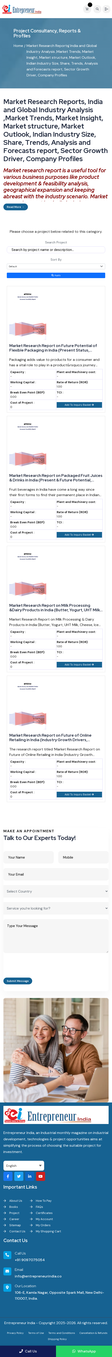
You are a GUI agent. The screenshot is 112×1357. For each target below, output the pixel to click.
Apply (56, 275)
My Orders (40, 1225)
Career (11, 1219)
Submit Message (18, 981)
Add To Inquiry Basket (79, 404)
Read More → (15, 207)
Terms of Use (36, 1333)
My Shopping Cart (45, 1231)
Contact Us (14, 1231)
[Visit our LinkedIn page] (29, 1176)
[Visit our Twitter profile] (18, 1176)
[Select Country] (56, 891)
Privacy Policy (15, 1333)
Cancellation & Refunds (93, 1333)
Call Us (28, 1351)
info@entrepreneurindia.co (38, 1276)
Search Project (56, 242)
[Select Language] (23, 1166)
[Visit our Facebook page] (7, 1176)
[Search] (97, 9)
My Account (41, 1219)
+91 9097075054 (30, 1259)
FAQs (36, 1207)
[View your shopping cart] (88, 9)
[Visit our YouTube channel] (40, 1176)
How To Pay (40, 1201)
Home (18, 45)
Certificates (41, 1213)
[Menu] (106, 9)
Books (10, 1207)
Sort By (56, 259)
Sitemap (12, 1225)
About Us (12, 1201)
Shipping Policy (57, 1339)
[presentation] (37, 966)
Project (11, 1213)
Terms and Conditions (61, 1333)
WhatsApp (84, 1351)
